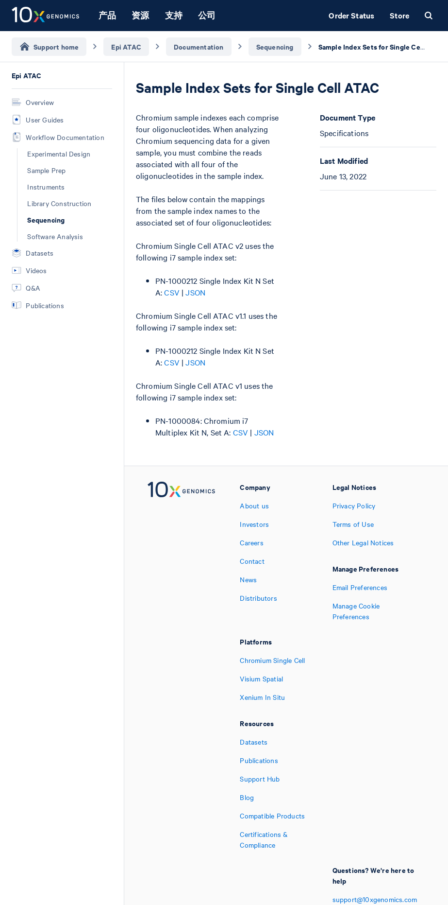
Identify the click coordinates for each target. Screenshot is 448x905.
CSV (171, 292)
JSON (195, 292)
